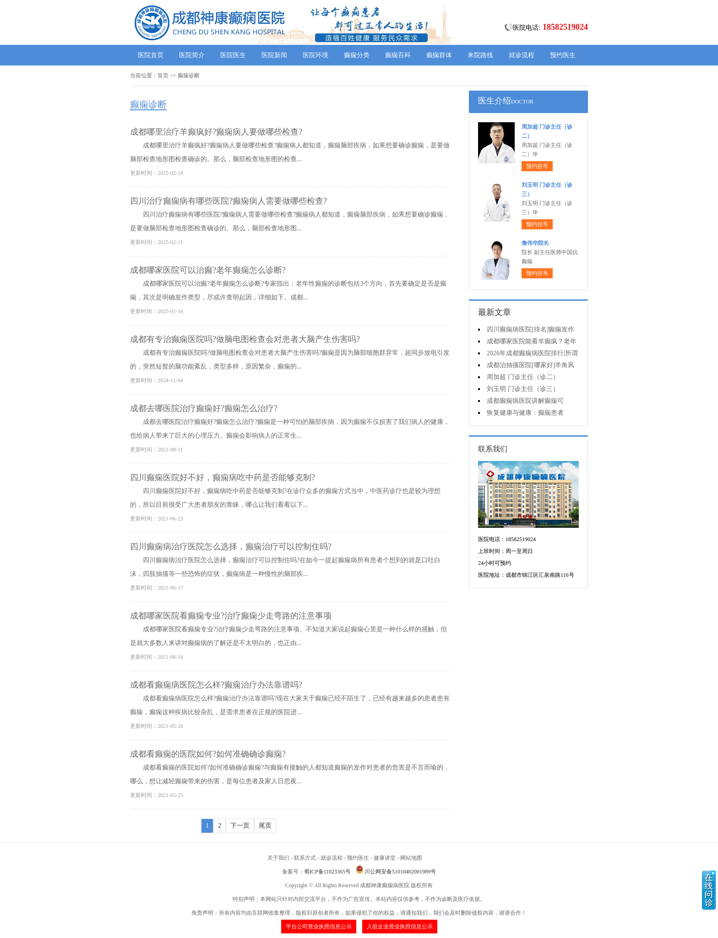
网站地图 (411, 858)
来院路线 (480, 55)
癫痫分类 (357, 55)
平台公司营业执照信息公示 (319, 926)
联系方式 (305, 858)
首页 (163, 75)
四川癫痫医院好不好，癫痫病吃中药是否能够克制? (222, 477)
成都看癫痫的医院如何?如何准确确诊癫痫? (208, 754)
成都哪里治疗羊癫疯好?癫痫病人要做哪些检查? (216, 131)
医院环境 (315, 55)
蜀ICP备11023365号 (327, 871)
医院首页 (150, 55)
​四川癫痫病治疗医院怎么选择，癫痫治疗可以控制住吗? (231, 546)
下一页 (240, 825)
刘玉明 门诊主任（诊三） (523, 388)
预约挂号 (537, 166)
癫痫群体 (439, 55)
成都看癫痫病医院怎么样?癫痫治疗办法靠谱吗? (216, 684)
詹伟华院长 (535, 243)
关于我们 (278, 858)
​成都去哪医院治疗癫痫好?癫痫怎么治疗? (203, 408)
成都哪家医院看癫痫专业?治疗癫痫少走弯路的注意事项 (231, 615)
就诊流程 (521, 55)
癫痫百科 (398, 55)
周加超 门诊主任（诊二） (523, 377)
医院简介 (192, 55)
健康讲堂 (385, 858)
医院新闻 (274, 55)
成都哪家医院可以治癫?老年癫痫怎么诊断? (208, 270)
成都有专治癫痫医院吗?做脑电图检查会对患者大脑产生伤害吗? (245, 339)
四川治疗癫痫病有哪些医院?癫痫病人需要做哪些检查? (228, 201)
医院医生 (233, 55)
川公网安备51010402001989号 (400, 871)
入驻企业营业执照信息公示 (400, 926)
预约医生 (563, 55)
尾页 (265, 825)
